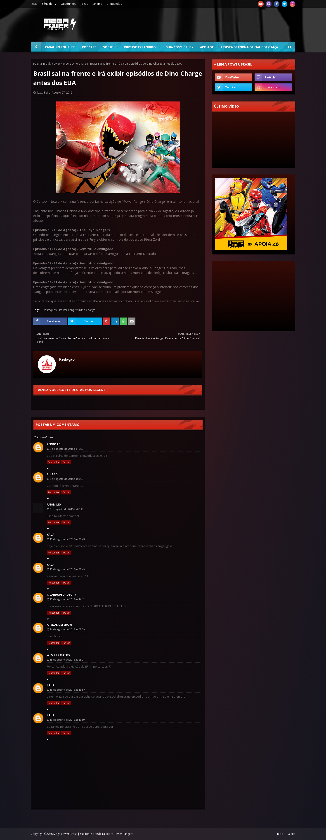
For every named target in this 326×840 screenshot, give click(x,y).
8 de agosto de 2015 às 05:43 (66, 509)
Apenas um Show (59, 625)
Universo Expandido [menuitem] (139, 47)
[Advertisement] (213, 24)
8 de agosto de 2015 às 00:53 (66, 478)
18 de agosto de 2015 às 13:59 (67, 719)
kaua (50, 534)
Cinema (97, 4)
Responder (53, 462)
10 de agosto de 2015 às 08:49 (67, 569)
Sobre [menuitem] (108, 47)
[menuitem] (36, 47)
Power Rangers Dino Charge (70, 64)
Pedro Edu (55, 444)
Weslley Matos (58, 655)
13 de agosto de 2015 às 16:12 (67, 599)
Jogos (84, 4)
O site (291, 834)
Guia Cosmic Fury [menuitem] (179, 47)
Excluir (66, 462)
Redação (67, 359)
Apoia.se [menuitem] (207, 47)
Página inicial (41, 64)
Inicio (34, 4)
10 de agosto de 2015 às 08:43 (67, 539)
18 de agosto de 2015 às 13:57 (67, 689)
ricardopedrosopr (61, 595)
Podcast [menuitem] (89, 47)
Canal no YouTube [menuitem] (60, 47)
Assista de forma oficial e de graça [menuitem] (249, 47)
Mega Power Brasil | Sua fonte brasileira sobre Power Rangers (93, 834)
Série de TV (49, 4)
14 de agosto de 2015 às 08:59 (67, 629)
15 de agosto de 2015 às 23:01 (67, 659)
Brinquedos (114, 4)
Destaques (50, 310)
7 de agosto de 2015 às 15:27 (66, 448)
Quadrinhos (68, 4)
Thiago (52, 474)
